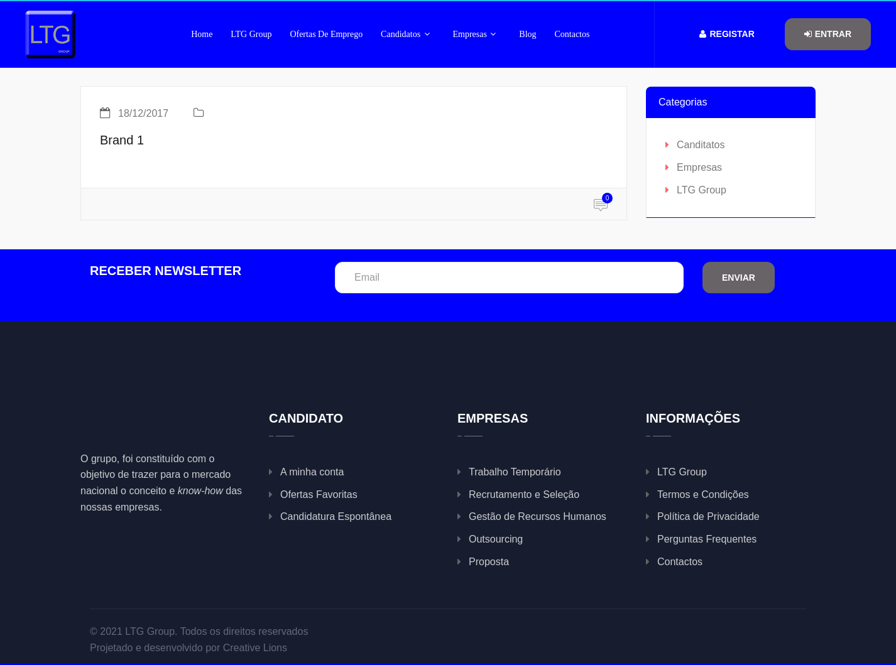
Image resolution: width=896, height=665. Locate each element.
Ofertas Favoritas (319, 494)
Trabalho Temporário (515, 472)
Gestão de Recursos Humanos (537, 516)
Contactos (571, 34)
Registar (726, 34)
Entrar (827, 34)
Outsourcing (496, 539)
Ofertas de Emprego (326, 34)
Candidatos (405, 34)
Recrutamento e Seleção (524, 494)
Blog (527, 34)
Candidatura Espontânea (335, 516)
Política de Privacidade (708, 516)
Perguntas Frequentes (707, 539)
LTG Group (251, 34)
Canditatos (701, 144)
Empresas (474, 34)
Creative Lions (255, 647)
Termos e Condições (703, 494)
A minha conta (312, 472)
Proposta (489, 561)
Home (201, 34)
